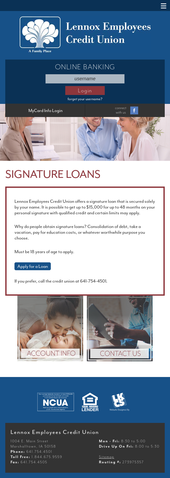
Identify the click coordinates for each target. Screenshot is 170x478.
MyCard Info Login (45, 110)
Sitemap (106, 457)
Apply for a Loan (32, 266)
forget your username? (85, 99)
